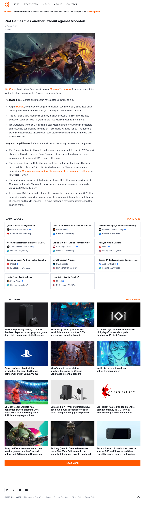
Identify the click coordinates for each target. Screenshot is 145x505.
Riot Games (10, 89)
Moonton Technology (60, 89)
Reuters (20, 106)
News (46, 4)
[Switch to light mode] (138, 497)
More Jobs (133, 219)
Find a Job (28, 497)
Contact (71, 4)
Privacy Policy (77, 497)
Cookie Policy (90, 497)
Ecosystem (31, 4)
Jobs (17, 4)
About (58, 4)
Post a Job (39, 497)
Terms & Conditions (61, 497)
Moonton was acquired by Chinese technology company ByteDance (56, 171)
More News (133, 299)
